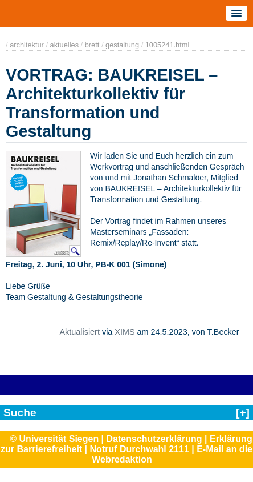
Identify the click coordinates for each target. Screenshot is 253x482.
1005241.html (167, 45)
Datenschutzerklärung (154, 439)
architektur (27, 45)
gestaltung (122, 45)
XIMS (124, 331)
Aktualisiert (79, 331)
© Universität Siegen (54, 439)
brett (92, 45)
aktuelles (64, 45)
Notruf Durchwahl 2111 (139, 449)
